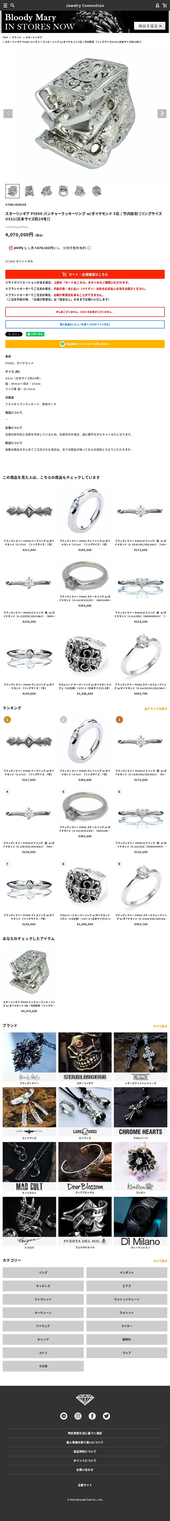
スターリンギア (33, 37)
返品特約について (85, 1451)
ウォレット (127, 1312)
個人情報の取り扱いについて (84, 1442)
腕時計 (127, 1339)
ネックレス (43, 1286)
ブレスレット (43, 1299)
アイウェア (43, 1326)
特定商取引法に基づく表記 (85, 1433)
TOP (5, 37)
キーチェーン (43, 1312)
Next (162, 113)
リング (43, 1272)
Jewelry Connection (85, 5)
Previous (8, 113)
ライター (127, 1326)
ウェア (127, 1353)
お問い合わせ (85, 1470)
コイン (43, 1353)
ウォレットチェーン (126, 1299)
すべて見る (160, 1026)
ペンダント (127, 1272)
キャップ (43, 1339)
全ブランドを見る (156, 708)
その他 (43, 1366)
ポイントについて (85, 1460)
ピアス (127, 1286)
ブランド (16, 37)
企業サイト (85, 1485)
